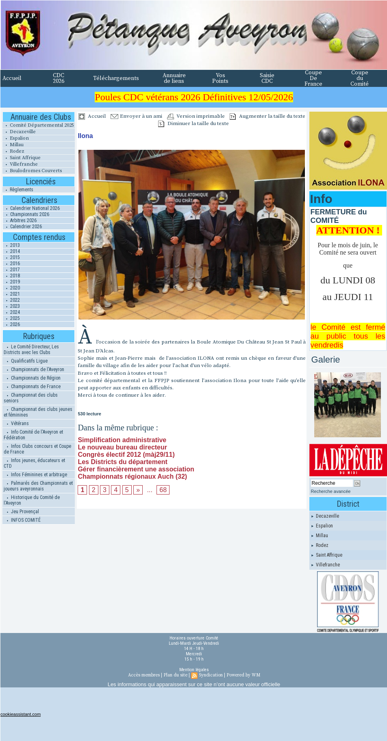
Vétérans (16, 423)
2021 (11, 294)
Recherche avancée (331, 491)
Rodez (13, 151)
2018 (11, 276)
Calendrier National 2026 (31, 208)
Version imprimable (196, 116)
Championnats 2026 (26, 214)
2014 (11, 251)
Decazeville (19, 132)
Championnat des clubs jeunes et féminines (38, 412)
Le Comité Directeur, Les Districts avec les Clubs (31, 349)
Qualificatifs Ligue (26, 361)
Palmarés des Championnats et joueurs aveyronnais (38, 486)
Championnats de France (32, 386)
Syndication (211, 675)
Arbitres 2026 (20, 220)
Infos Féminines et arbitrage (35, 474)
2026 (11, 324)
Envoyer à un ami (136, 116)
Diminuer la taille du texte (193, 123)
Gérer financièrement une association (136, 469)
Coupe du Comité (359, 78)
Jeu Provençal (21, 511)
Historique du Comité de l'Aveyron (32, 500)
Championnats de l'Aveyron (34, 369)
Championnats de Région (32, 378)
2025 (11, 318)
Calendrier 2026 (22, 226)
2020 (11, 288)
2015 (11, 257)
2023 (11, 306)
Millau (13, 145)
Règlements (17, 189)
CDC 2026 (58, 78)
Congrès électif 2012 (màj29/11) (126, 454)
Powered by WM (243, 675)
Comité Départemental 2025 (38, 125)
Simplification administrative (122, 439)
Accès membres (144, 675)
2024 (11, 312)
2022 (11, 300)
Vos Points (220, 78)
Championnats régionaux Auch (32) (132, 476)
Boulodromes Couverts (32, 171)
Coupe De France (313, 78)
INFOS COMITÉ (22, 520)
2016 (11, 263)
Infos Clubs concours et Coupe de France (37, 449)
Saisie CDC (267, 78)
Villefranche (20, 164)
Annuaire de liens (174, 78)
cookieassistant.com (20, 714)
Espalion (15, 138)
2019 (11, 282)
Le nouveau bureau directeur (122, 447)
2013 (11, 245)
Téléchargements (116, 78)
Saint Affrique (21, 158)
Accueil (12, 78)
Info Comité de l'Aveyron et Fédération (33, 435)
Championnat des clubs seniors (31, 398)
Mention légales (194, 669)
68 (163, 489)
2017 (11, 269)
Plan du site (175, 675)
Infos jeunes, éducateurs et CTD (34, 463)
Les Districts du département (122, 461)
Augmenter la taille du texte (267, 116)
